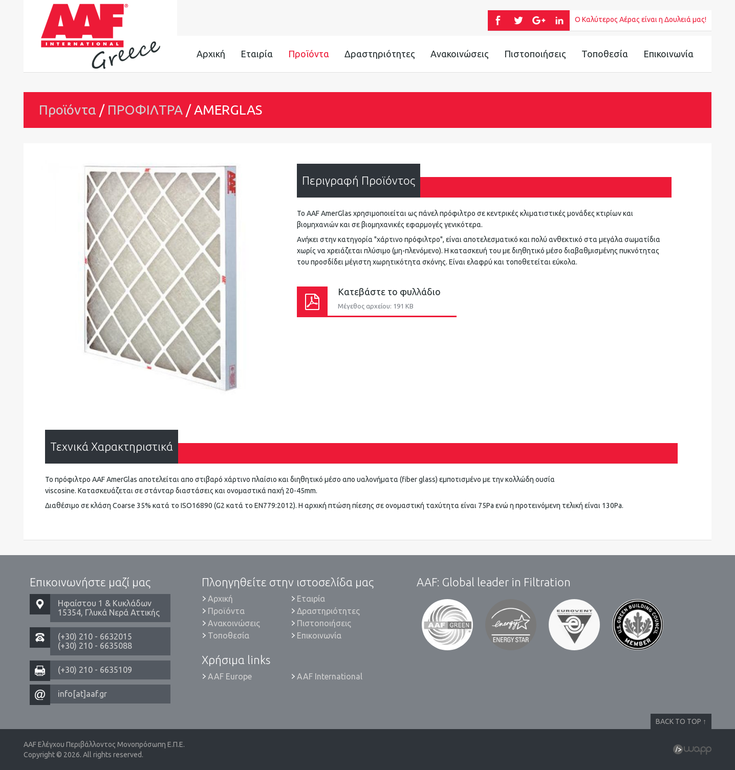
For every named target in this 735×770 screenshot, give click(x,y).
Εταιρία (257, 54)
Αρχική (211, 54)
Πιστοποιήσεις (535, 54)
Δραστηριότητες (379, 54)
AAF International (329, 676)
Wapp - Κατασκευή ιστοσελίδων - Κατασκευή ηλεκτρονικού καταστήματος (692, 749)
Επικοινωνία (668, 54)
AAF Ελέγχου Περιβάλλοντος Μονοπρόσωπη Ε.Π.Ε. (100, 36)
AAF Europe (230, 676)
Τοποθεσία (604, 54)
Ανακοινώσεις (459, 54)
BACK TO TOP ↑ (681, 721)
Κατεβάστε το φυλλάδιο (377, 301)
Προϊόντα (308, 54)
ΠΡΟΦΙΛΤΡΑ (145, 109)
